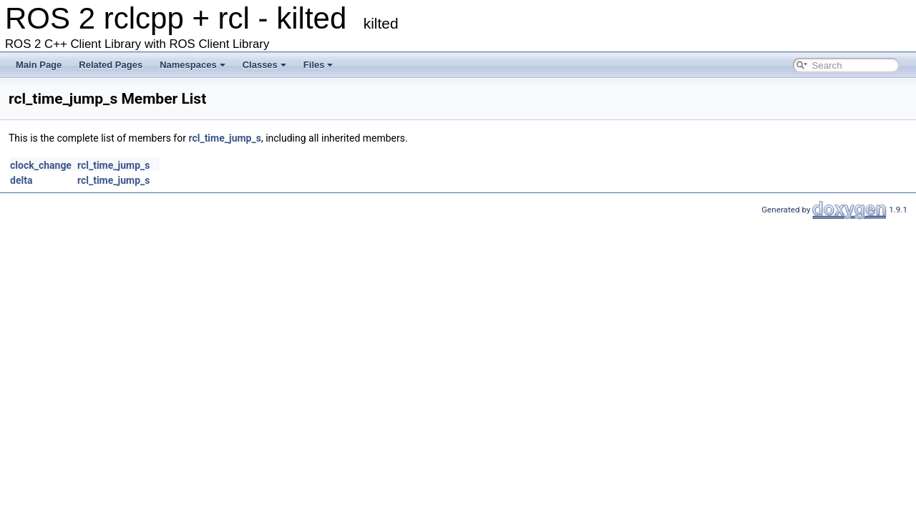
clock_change (41, 165)
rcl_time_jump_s (224, 138)
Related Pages (110, 64)
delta (21, 180)
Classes (264, 64)
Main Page (39, 64)
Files (318, 64)
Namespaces (192, 64)
